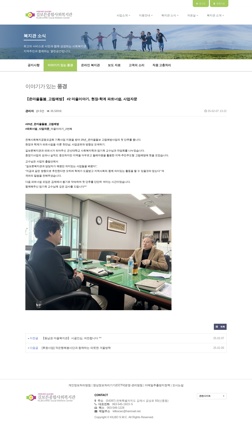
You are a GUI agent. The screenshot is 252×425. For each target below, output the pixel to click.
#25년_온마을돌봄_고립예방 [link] (42, 124)
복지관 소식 (169, 15)
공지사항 (34, 65)
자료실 (192, 15)
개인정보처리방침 (79, 385)
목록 (220, 326)
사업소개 (123, 15)
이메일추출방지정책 (157, 385)
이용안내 (146, 15)
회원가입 (219, 3)
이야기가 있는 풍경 (60, 65)
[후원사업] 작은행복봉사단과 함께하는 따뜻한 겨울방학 (76, 347)
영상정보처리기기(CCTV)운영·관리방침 (118, 385)
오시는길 (178, 385)
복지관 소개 (215, 15)
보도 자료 (114, 65)
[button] (212, 396)
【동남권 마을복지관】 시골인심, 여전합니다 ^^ (71, 338)
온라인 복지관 (90, 65)
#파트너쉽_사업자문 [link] (37, 128)
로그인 (200, 3)
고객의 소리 (136, 65)
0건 (40, 111)
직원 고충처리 (161, 65)
